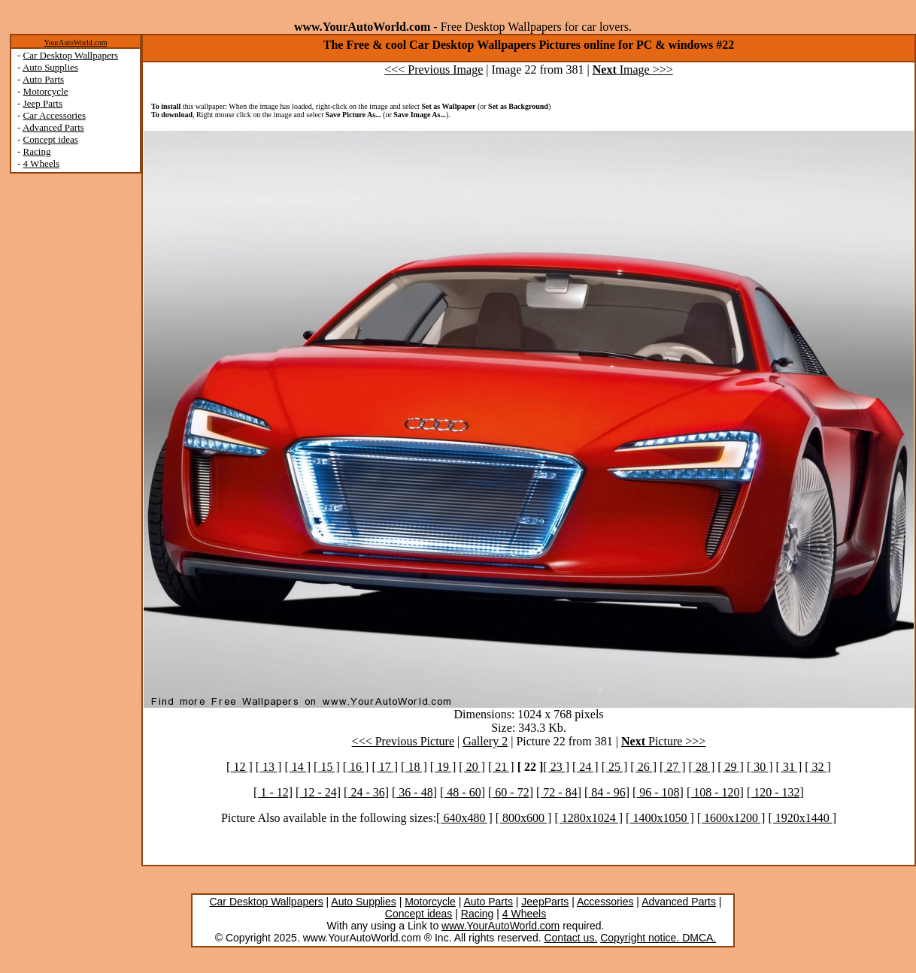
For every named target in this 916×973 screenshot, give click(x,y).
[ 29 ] (730, 766)
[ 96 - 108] (658, 792)
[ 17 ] (385, 766)
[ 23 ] (556, 766)
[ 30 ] (760, 766)
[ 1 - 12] (273, 792)
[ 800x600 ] (524, 817)
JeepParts (545, 902)
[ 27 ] (673, 766)
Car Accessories (54, 115)
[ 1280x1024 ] (588, 817)
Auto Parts (43, 79)
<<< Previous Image (433, 69)
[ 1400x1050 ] (660, 817)
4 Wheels (41, 163)
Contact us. (570, 938)
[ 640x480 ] (464, 817)
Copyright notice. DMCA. (658, 938)
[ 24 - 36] (366, 792)
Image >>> (633, 69)
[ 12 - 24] (318, 792)
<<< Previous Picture (403, 741)
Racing (37, 151)
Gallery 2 (485, 741)
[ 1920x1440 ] (802, 817)
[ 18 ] (414, 766)
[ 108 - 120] (715, 792)
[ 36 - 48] (414, 792)
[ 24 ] (585, 766)
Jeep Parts (42, 103)
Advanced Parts (53, 127)
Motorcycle (45, 91)
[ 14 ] (297, 766)
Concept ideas (50, 139)
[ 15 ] (327, 766)
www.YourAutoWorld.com (500, 926)
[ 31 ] (789, 766)
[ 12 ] (239, 766)
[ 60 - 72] (510, 792)
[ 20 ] (472, 766)
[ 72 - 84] (558, 792)
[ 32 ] (818, 766)
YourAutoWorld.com (75, 42)
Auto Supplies (50, 67)
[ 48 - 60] (462, 792)
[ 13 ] (269, 766)
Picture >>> (663, 741)
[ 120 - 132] (775, 792)
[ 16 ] (356, 766)
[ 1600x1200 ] (731, 817)
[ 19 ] (443, 766)
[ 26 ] (643, 766)
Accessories (605, 902)
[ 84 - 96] (606, 792)
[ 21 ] (501, 766)
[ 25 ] (615, 766)
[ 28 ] (702, 766)
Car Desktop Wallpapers (71, 55)
